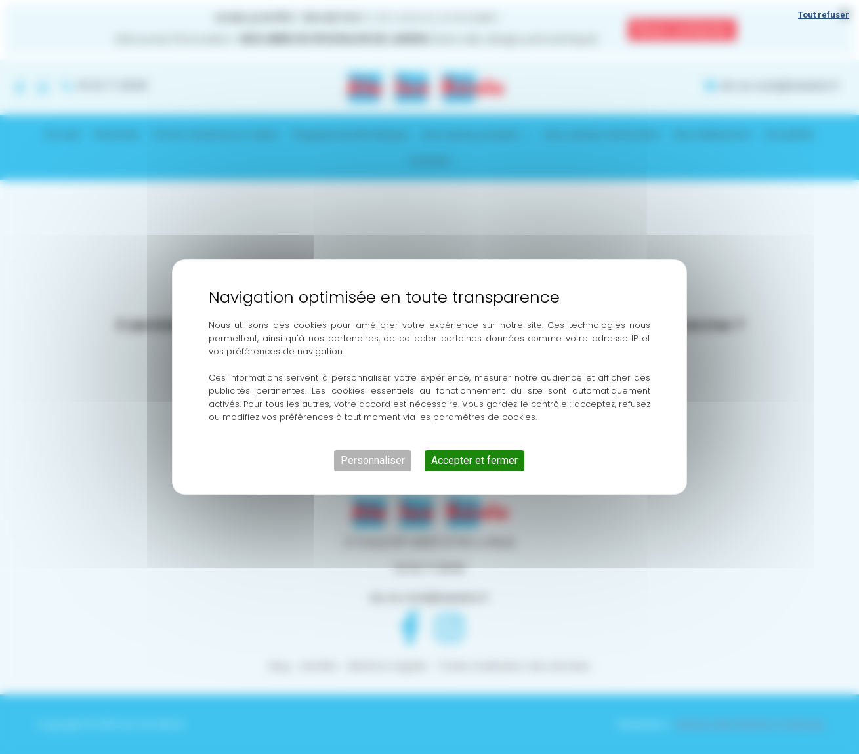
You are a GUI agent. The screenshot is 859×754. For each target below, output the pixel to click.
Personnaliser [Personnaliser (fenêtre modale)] (373, 460)
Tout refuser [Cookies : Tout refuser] (823, 15)
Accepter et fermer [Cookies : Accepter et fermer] (474, 460)
